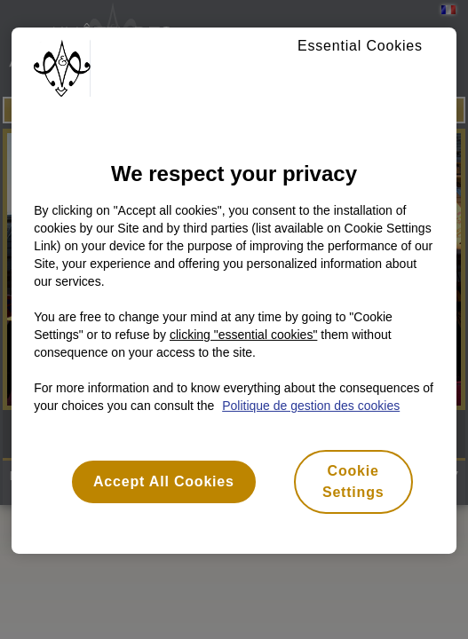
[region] (234, 291)
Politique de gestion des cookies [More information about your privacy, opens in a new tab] (311, 405)
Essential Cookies (360, 45)
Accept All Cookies (163, 481)
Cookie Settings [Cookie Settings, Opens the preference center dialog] (353, 481)
